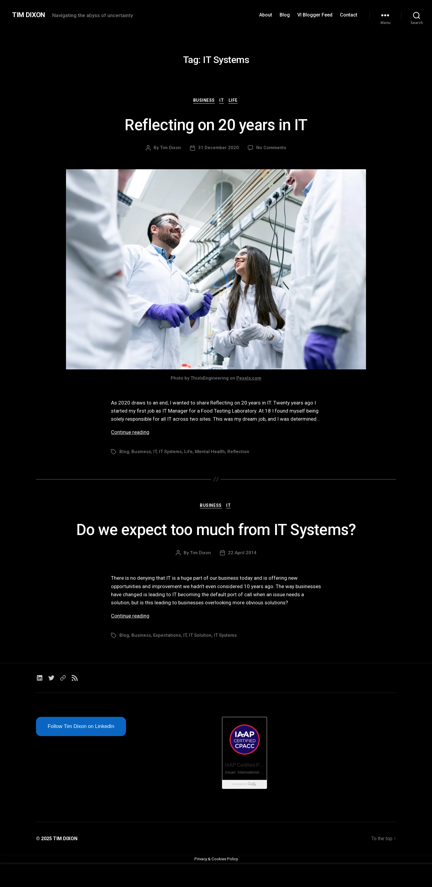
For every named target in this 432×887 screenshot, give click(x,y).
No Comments (271, 148)
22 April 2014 (242, 577)
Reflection (238, 452)
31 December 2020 (218, 148)
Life (235, 100)
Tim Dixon (170, 148)
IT (222, 100)
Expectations (167, 660)
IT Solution (200, 660)
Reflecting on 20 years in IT (216, 124)
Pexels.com (248, 378)
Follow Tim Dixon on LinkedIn (81, 750)
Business (203, 100)
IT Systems (170, 452)
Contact (348, 15)
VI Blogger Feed (314, 15)
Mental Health (210, 452)
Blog (285, 15)
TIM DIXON (30, 15)
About (265, 15)
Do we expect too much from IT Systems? (216, 541)
